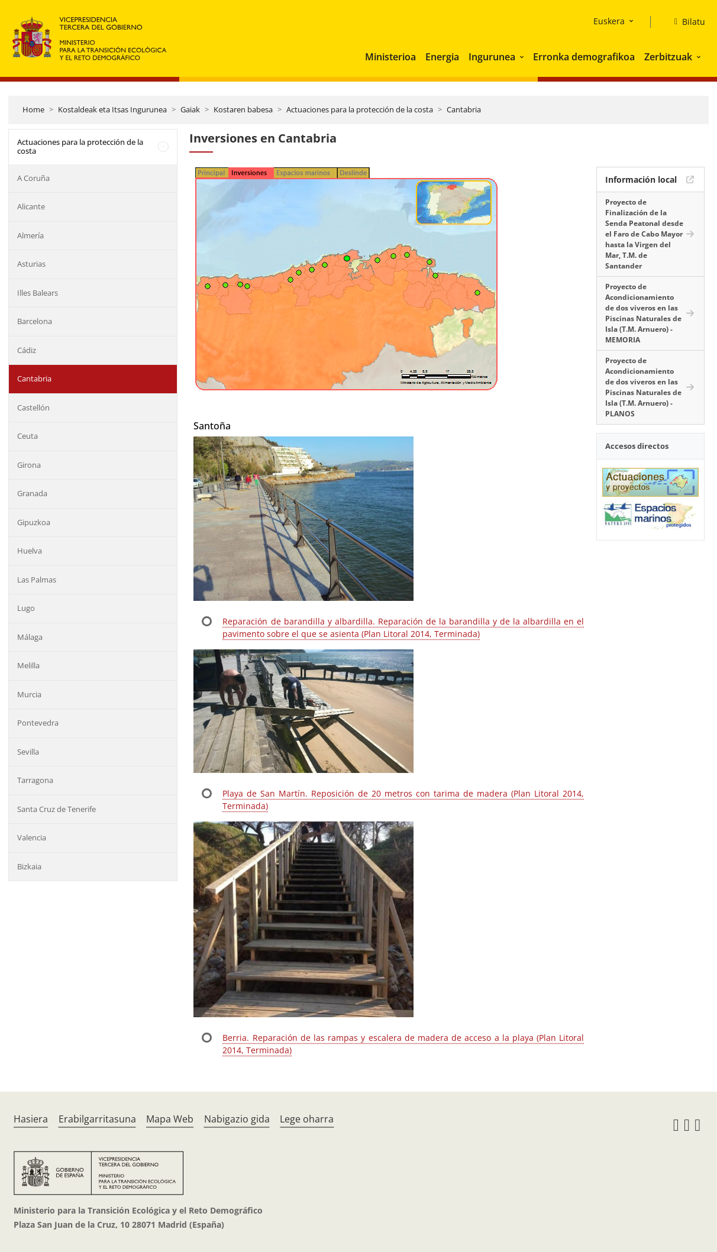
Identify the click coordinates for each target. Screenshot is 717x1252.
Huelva (29, 550)
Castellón (33, 407)
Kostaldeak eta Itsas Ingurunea (112, 109)
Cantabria (464, 109)
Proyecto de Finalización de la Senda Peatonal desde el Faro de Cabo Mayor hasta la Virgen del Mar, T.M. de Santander (644, 234)
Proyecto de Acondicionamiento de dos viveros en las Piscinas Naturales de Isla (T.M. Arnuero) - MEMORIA (643, 313)
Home (33, 109)
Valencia (31, 837)
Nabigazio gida (237, 1118)
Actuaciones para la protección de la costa (359, 109)
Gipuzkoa (33, 522)
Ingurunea (492, 56)
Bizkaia (29, 866)
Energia (442, 56)
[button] (523, 56)
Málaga (30, 637)
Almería (30, 235)
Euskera (609, 21)
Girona (29, 465)
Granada (32, 493)
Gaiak (190, 109)
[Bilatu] (685, 22)
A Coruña (33, 178)
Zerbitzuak (668, 56)
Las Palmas (36, 579)
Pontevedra (38, 722)
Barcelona (34, 321)
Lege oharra (307, 1118)
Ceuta (27, 436)
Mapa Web (169, 1118)
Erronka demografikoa (584, 56)
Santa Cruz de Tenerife (56, 809)
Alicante (31, 206)
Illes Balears (37, 292)
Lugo (26, 608)
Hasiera (31, 1118)
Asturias (31, 263)
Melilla (28, 665)
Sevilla (28, 751)
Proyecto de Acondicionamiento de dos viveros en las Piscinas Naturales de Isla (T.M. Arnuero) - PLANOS (643, 387)
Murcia (29, 694)
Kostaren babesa (243, 109)
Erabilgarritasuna (97, 1118)
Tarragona (35, 780)
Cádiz (26, 350)
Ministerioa (390, 56)
